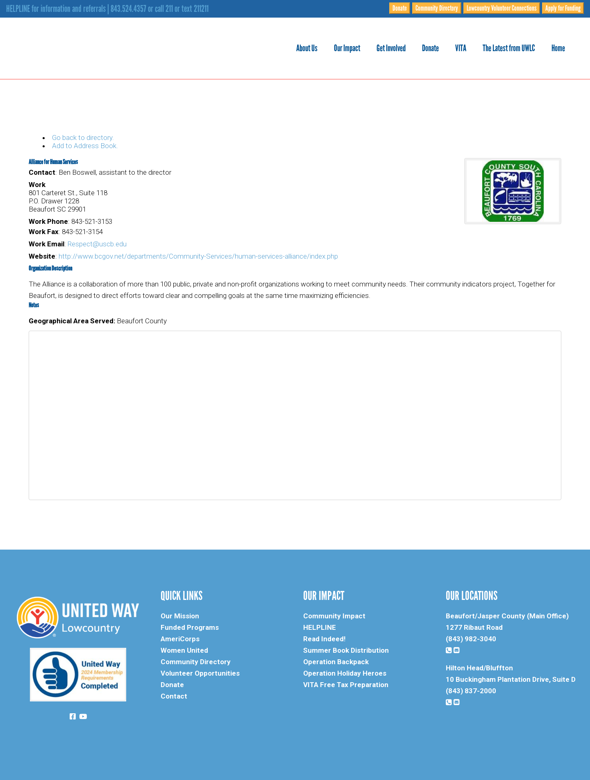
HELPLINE (319, 627)
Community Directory (436, 8)
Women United (184, 650)
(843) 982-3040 (471, 639)
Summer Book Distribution (346, 650)
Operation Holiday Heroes (344, 673)
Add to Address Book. (85, 146)
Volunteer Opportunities (200, 673)
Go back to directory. (83, 137)
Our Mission (180, 616)
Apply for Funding (563, 8)
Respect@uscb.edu (97, 244)
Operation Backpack (336, 662)
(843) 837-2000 (471, 691)
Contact (174, 696)
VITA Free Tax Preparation (345, 685)
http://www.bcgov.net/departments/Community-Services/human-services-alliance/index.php (198, 256)
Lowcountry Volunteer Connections (502, 8)
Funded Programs (190, 627)
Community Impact (334, 616)
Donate (400, 8)
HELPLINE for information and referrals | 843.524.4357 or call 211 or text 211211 (107, 8)
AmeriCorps (180, 639)
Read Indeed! (324, 639)
